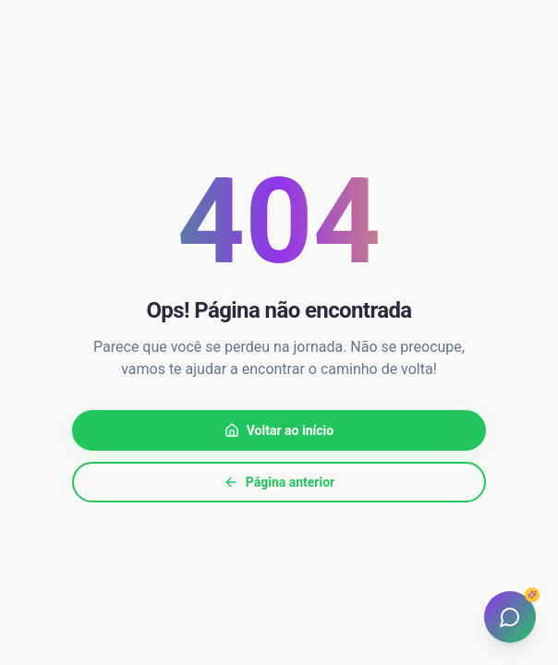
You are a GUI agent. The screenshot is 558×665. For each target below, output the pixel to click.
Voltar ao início (279, 430)
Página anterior (279, 482)
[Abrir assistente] (510, 617)
